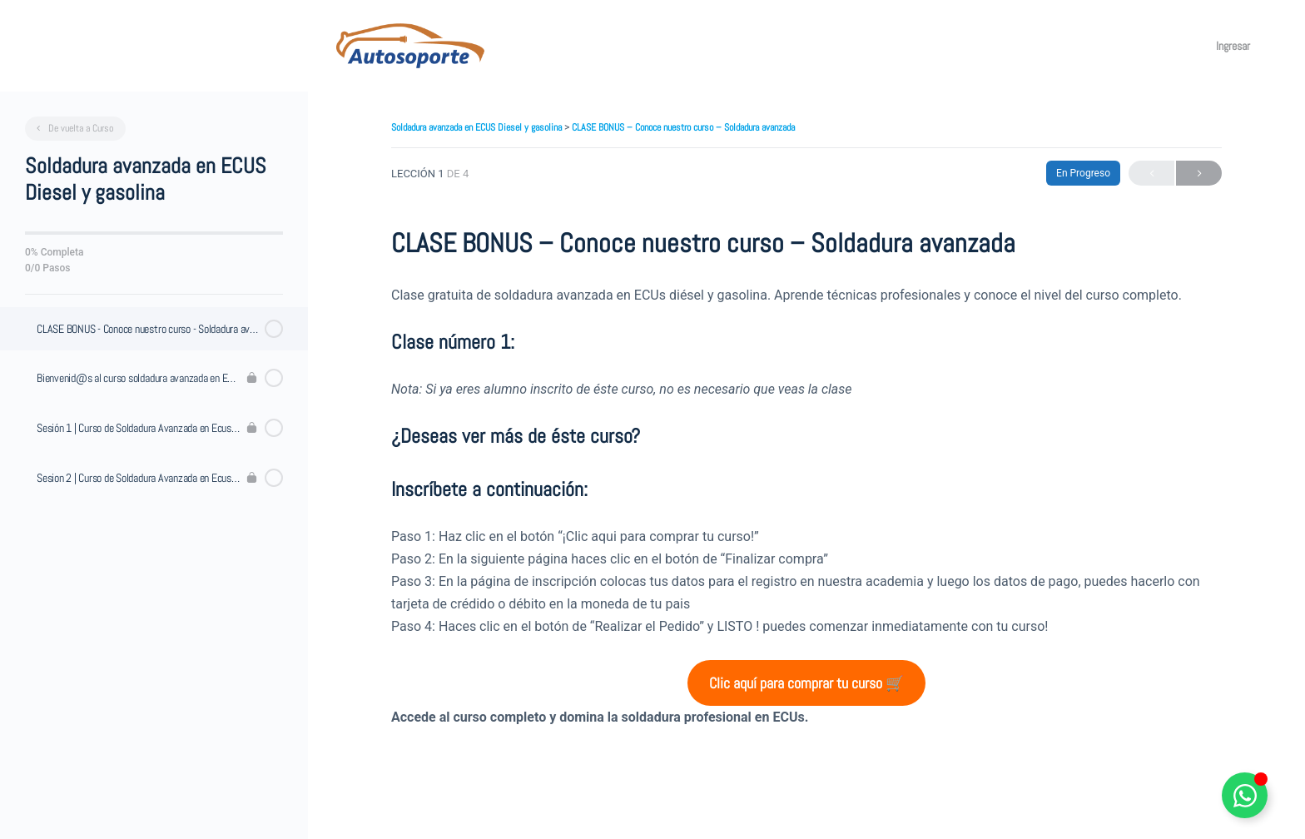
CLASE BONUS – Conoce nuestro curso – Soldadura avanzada (683, 127)
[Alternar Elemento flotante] (1245, 795)
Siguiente (1199, 173)
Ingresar (1237, 45)
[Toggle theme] (1147, 46)
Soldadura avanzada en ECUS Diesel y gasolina (477, 127)
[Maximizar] (1183, 46)
